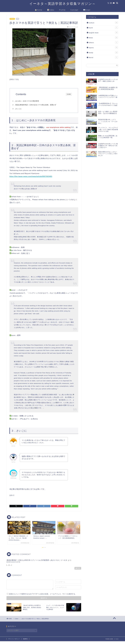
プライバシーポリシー (14, 639)
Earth (103, 28)
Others (103, 42)
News (103, 38)
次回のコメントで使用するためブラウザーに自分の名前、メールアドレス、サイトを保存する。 (43, 595)
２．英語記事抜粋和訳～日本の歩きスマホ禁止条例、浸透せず (38, 105)
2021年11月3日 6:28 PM (13, 562)
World (103, 57)
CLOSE (69, 94)
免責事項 (25, 639)
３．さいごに (20, 109)
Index (50, 10)
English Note (103, 33)
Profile (62, 10)
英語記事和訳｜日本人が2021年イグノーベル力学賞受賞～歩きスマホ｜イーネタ (36, 561)
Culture (12, 18)
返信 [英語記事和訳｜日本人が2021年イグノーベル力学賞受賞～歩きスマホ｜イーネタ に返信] (78, 569)
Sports (103, 47)
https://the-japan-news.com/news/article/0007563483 (30, 177)
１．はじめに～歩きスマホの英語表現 (29, 101)
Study (103, 52)
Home (38, 10)
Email (86, 10)
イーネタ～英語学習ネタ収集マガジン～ (62, 3)
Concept (74, 10)
